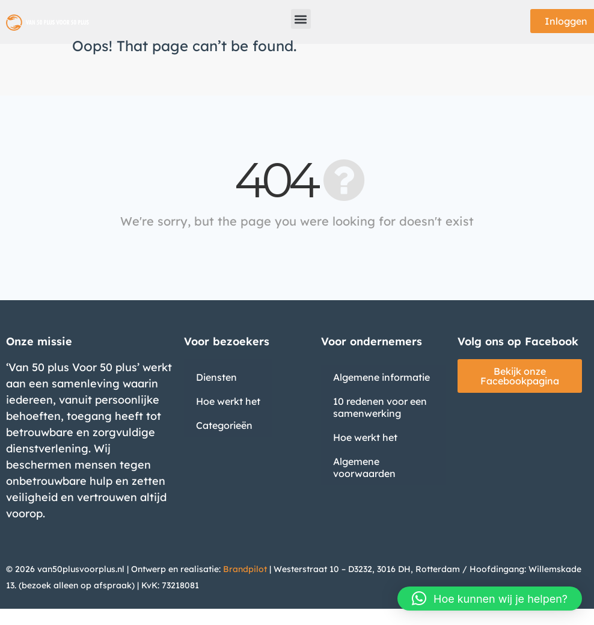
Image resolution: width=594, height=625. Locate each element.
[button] (301, 19)
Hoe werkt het (228, 401)
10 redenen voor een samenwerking (380, 407)
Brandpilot (245, 569)
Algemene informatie (381, 377)
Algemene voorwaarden (364, 467)
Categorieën (224, 425)
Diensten (216, 377)
